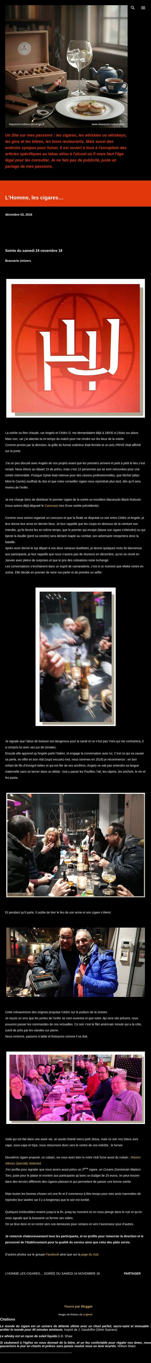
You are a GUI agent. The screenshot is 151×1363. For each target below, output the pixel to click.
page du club (89, 1254)
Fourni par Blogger (75, 1306)
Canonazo (51, 505)
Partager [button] (132, 1273)
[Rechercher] (132, 7)
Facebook (52, 1254)
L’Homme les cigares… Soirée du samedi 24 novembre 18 (52, 1273)
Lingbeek (88, 1314)
